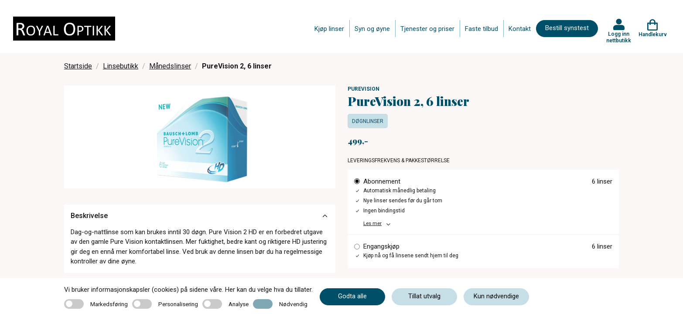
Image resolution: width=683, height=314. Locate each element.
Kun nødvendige (496, 296)
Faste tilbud (481, 29)
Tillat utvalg (424, 296)
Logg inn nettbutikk (619, 37)
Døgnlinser (367, 121)
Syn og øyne (372, 29)
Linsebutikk (120, 66)
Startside (78, 66)
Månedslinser (170, 66)
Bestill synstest (567, 28)
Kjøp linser (329, 29)
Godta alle (352, 296)
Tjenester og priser (427, 29)
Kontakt (520, 29)
